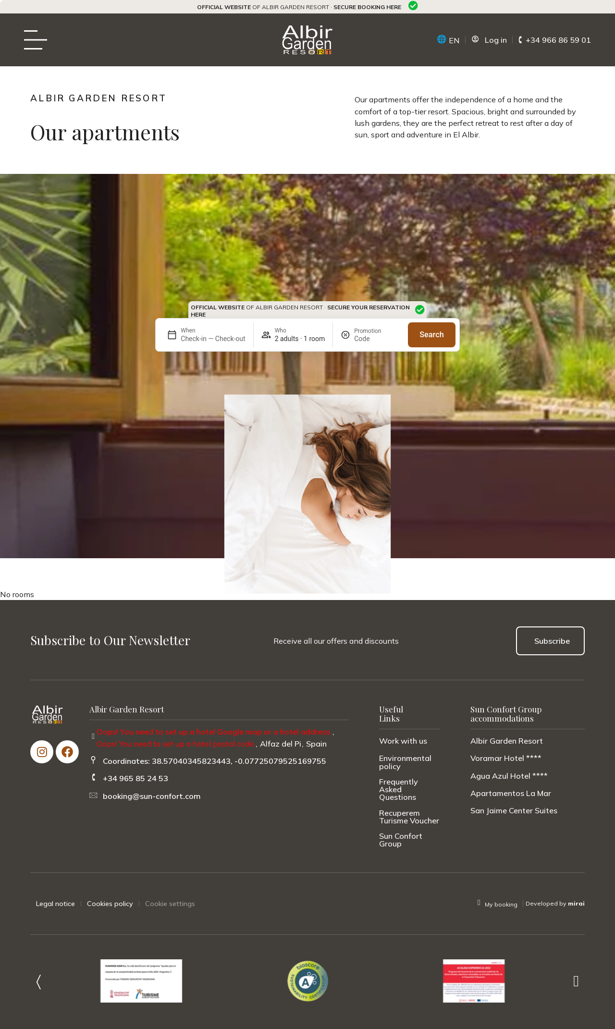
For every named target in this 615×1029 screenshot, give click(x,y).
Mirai (576, 903)
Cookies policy (110, 903)
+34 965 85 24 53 (135, 778)
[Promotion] (377, 339)
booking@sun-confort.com (152, 796)
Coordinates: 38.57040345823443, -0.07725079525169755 (214, 761)
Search (431, 334)
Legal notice (55, 903)
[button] (38, 980)
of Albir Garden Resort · (299, 7)
